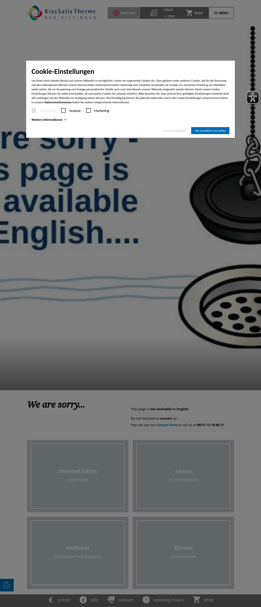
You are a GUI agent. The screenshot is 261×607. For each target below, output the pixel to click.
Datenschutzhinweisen (58, 102)
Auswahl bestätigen (174, 130)
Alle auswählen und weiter (210, 130)
